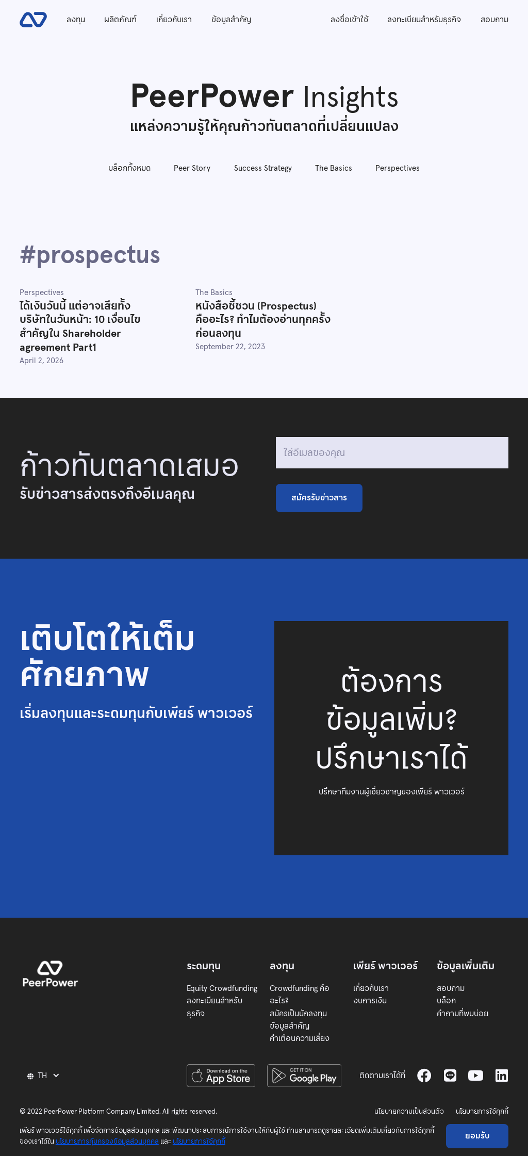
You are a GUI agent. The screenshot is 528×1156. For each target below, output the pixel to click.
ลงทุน (76, 19)
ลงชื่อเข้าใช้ (349, 19)
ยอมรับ (477, 1136)
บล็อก (446, 1000)
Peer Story (192, 168)
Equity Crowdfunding (222, 988)
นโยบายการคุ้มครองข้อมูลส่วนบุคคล (107, 1141)
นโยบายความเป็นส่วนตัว (409, 1111)
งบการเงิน (370, 1000)
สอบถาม (494, 19)
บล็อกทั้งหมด (129, 168)
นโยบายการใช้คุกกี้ (482, 1111)
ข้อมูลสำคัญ (231, 19)
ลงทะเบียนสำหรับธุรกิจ (424, 19)
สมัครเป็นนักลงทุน (298, 1013)
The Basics (333, 168)
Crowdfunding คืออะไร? (299, 994)
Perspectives (397, 168)
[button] (45, 1075)
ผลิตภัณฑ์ (120, 19)
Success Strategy (263, 168)
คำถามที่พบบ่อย (462, 1013)
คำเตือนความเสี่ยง (299, 1038)
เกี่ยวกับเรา (174, 19)
